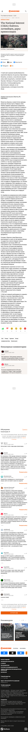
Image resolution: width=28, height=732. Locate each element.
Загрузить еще (14, 612)
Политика (15, 648)
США (14, 15)
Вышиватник (7, 476)
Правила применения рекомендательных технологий (11, 670)
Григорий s (7, 594)
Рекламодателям (5, 665)
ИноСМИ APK (4, 672)
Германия (11, 338)
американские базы (5, 341)
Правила (24, 429)
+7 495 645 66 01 (5, 686)
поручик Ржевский (9, 487)
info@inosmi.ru (4, 682)
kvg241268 (6, 567)
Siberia (5, 513)
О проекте (3, 663)
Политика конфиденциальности (9, 667)
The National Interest (6, 15)
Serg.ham (6, 552)
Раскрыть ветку (23, 472)
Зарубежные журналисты (7, 661)
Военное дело (14, 341)
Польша (6, 338)
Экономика (23, 648)
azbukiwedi (7, 529)
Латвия (16, 338)
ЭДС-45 (5, 443)
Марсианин (7, 580)
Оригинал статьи (5, 19)
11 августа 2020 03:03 (5, 17)
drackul (6, 453)
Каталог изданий (5, 659)
